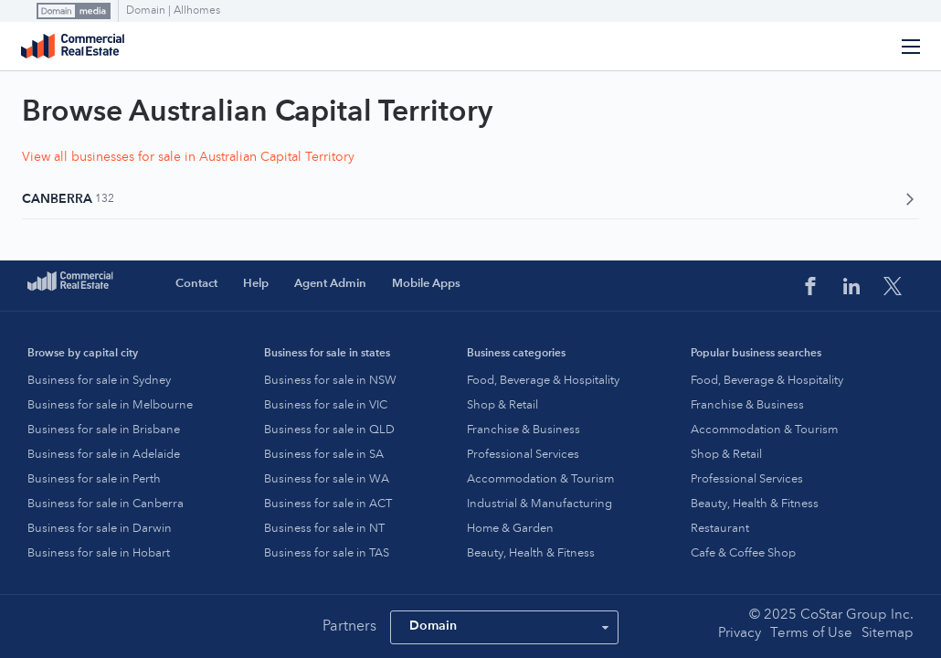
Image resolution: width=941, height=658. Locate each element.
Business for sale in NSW (330, 381)
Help (256, 284)
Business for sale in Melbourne (110, 405)
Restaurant (720, 529)
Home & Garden (510, 529)
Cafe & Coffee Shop (743, 553)
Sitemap (888, 634)
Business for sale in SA (324, 455)
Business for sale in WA (326, 479)
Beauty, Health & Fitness (531, 553)
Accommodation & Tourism (540, 479)
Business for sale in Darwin (99, 529)
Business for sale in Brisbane (103, 430)
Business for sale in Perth (94, 479)
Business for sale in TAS (326, 553)
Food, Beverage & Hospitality (543, 381)
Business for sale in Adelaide (103, 455)
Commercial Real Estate (73, 46)
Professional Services (523, 455)
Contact (196, 284)
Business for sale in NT (324, 529)
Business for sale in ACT (328, 504)
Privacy (739, 634)
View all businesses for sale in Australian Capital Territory (188, 157)
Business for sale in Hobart (98, 553)
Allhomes (197, 10)
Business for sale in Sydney (99, 381)
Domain (147, 10)
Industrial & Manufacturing (539, 504)
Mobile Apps (426, 284)
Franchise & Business (523, 430)
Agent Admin (330, 284)
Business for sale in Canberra (105, 504)
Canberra (470, 199)
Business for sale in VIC (325, 405)
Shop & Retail (502, 405)
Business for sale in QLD (329, 430)
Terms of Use (811, 634)
